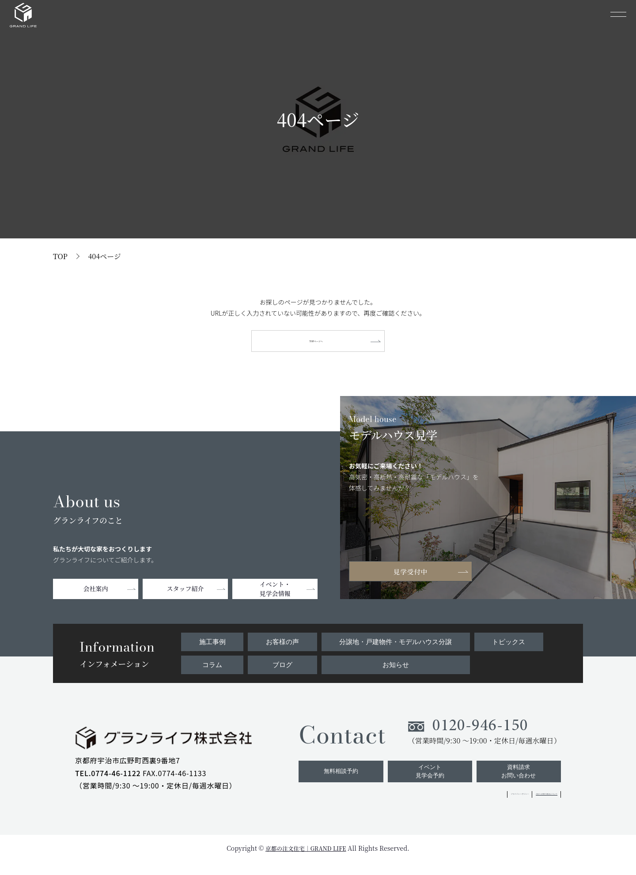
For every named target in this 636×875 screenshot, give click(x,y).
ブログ (280, 668)
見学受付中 (415, 575)
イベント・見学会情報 (275, 593)
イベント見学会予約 (425, 782)
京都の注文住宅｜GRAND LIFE (306, 861)
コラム (211, 668)
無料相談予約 (332, 782)
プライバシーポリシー (443, 807)
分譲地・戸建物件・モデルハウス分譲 (395, 645)
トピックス (509, 645)
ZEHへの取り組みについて (519, 807)
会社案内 (95, 593)
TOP (60, 256)
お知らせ (395, 668)
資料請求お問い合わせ (517, 782)
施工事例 (211, 645)
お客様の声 (280, 645)
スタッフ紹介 (185, 593)
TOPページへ (318, 343)
